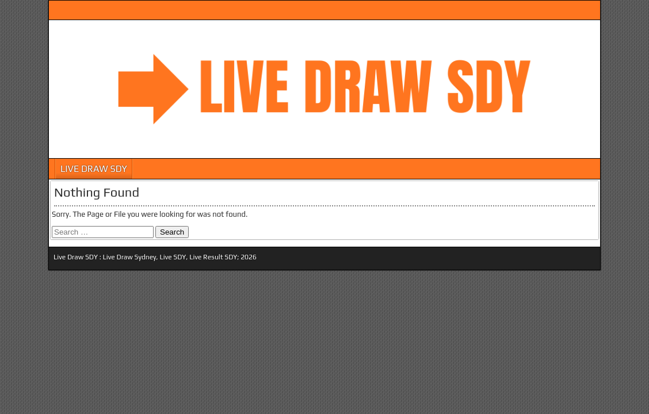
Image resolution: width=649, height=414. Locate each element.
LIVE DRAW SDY (93, 168)
